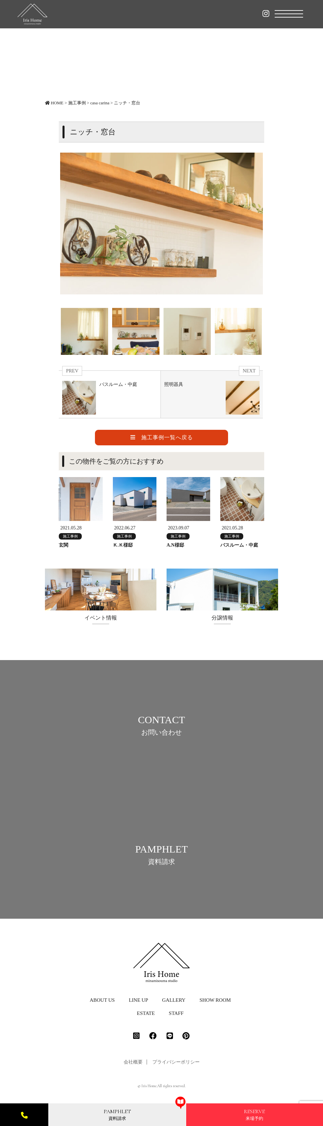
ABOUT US (102, 1003)
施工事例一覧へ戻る (161, 437)
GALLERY (173, 1003)
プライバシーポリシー (176, 1065)
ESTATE (146, 1016)
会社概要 (133, 1065)
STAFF (176, 1016)
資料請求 (117, 1114)
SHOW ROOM (215, 1003)
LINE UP (138, 1003)
